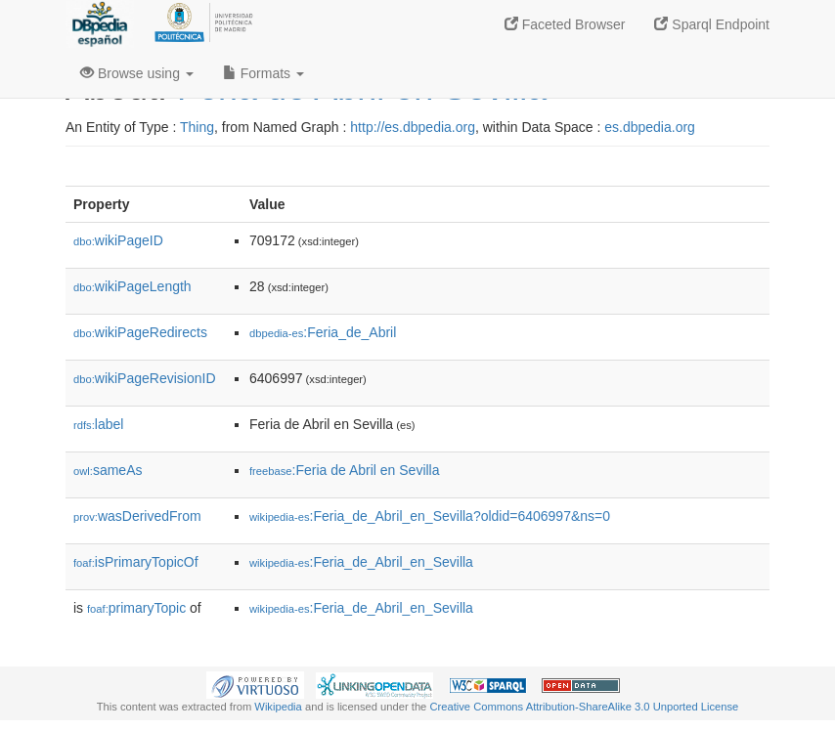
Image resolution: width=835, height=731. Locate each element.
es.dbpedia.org (649, 127)
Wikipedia (278, 706)
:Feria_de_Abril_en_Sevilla (361, 562)
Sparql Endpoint (711, 24)
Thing (197, 127)
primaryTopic (136, 608)
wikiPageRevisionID (144, 378)
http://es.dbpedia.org (412, 127)
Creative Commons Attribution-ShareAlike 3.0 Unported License (583, 706)
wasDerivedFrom (137, 516)
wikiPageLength (132, 286)
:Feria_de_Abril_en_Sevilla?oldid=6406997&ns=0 (429, 516)
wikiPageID (118, 240)
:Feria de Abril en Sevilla (344, 470)
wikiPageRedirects (140, 332)
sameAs (107, 470)
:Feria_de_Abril (322, 332)
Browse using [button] (137, 73)
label (98, 424)
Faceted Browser (565, 24)
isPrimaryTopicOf (135, 562)
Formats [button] (263, 73)
